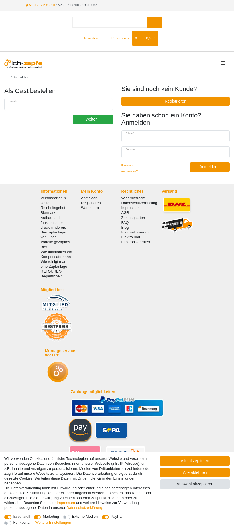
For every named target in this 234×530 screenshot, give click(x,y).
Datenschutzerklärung (139, 203)
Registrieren (175, 101)
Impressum (130, 208)
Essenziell (21, 516)
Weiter (96, 119)
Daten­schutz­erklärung (84, 507)
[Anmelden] (88, 38)
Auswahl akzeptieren (195, 484)
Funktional (21, 522)
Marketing (51, 516)
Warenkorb (90, 208)
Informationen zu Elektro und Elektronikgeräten (135, 237)
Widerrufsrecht (133, 198)
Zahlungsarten (133, 218)
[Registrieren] (117, 38)
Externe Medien (85, 516)
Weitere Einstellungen (53, 522)
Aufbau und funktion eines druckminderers (53, 223)
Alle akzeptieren (195, 460)
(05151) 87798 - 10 (40, 5)
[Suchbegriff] (109, 22)
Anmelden (212, 167)
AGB (125, 212)
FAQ (125, 222)
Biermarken (50, 212)
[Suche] (154, 22)
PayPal (117, 516)
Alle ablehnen (195, 472)
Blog (125, 227)
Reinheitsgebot (53, 208)
